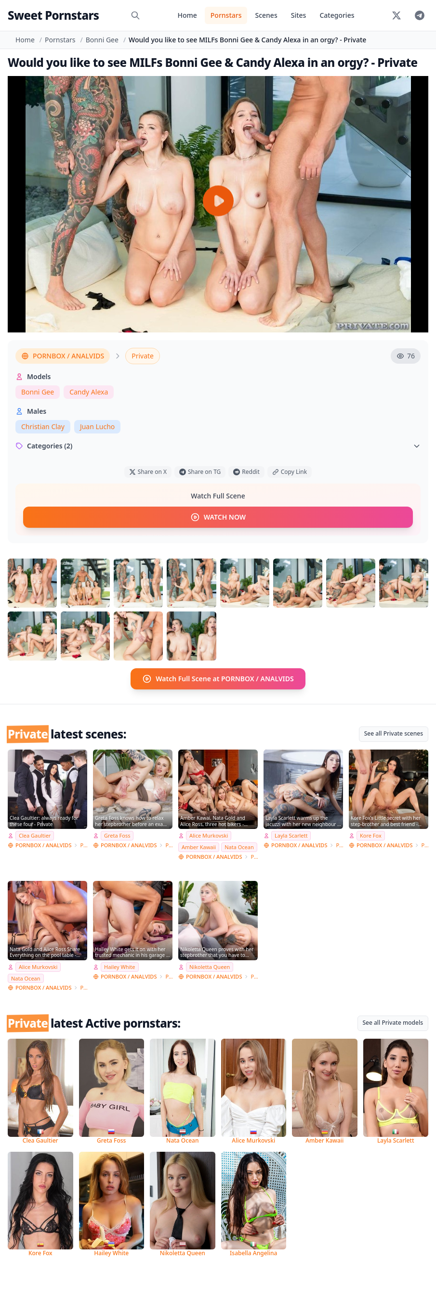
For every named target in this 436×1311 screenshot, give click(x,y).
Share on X (148, 472)
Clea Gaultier (35, 835)
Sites (298, 15)
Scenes (266, 15)
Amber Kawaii (199, 847)
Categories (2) (218, 445)
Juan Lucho (97, 426)
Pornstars (226, 15)
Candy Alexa (88, 391)
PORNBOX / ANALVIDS (62, 355)
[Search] (135, 15)
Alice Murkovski (208, 835)
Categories (336, 15)
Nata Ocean (239, 847)
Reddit (246, 472)
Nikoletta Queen (209, 966)
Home (187, 15)
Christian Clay (43, 426)
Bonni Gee (102, 39)
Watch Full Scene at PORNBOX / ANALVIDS (218, 679)
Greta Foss (117, 835)
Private (143, 355)
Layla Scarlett (291, 835)
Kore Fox (371, 835)
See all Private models (393, 1022)
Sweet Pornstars (53, 15)
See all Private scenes (393, 733)
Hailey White (119, 966)
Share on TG (200, 472)
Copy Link (289, 472)
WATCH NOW (218, 517)
